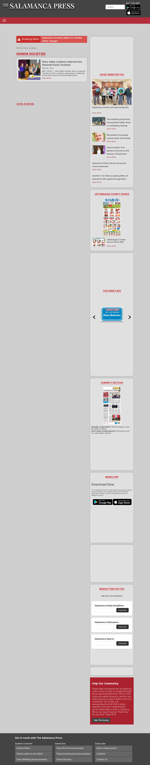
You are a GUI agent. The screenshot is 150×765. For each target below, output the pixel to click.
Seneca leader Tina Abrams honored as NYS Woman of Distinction (118, 150)
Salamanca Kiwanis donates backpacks (110, 107)
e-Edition (101, 753)
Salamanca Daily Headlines (109, 605)
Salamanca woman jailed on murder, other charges (62, 39)
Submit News (23, 748)
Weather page (92, 10)
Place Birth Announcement (69, 748)
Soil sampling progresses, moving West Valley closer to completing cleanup (119, 122)
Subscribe (122, 610)
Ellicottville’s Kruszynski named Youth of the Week (118, 136)
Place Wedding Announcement (32, 759)
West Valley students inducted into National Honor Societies (62, 63)
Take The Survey (101, 720)
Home (19, 48)
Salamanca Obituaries (107, 622)
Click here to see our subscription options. (110, 432)
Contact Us (101, 759)
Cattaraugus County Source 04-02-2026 (116, 240)
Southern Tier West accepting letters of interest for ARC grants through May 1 (110, 177)
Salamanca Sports (104, 639)
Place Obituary (63, 759)
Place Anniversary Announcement (73, 753)
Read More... (47, 78)
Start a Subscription (106, 748)
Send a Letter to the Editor (30, 753)
